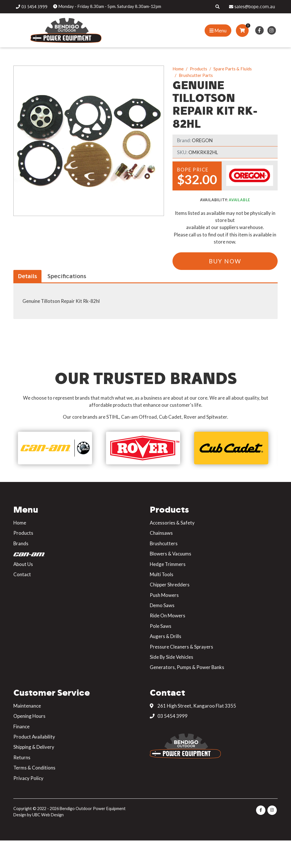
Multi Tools (161, 575)
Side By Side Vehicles (171, 657)
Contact (22, 575)
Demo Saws (162, 606)
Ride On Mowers (167, 616)
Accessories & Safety (172, 523)
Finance (21, 726)
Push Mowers (164, 595)
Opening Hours (29, 716)
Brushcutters (164, 544)
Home (178, 68)
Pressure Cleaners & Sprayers (181, 647)
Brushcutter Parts (196, 75)
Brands (20, 544)
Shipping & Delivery (33, 747)
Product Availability (34, 737)
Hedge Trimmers (168, 564)
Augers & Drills (165, 636)
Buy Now (225, 261)
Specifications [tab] (66, 276)
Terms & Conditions (34, 768)
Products (198, 68)
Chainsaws (161, 533)
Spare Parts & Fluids (232, 68)
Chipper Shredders (170, 585)
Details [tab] (27, 276)
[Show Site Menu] (218, 30)
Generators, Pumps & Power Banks (187, 667)
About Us (23, 564)
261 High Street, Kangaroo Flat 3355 (193, 706)
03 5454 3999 (169, 716)
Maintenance (27, 706)
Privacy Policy (28, 778)
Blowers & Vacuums (170, 554)
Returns (21, 758)
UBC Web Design (48, 814)
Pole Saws (160, 626)
